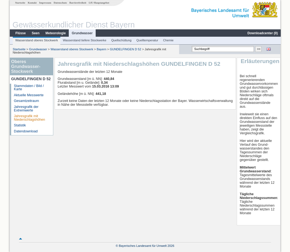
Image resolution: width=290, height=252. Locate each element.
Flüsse (20, 33)
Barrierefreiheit (77, 2)
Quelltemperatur (147, 40)
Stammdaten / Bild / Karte (28, 87)
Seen (35, 33)
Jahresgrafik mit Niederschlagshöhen (29, 118)
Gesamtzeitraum (26, 101)
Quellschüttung (121, 40)
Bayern (101, 49)
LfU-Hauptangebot (99, 2)
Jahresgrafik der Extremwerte (26, 108)
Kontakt (31, 2)
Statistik (20, 125)
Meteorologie (55, 33)
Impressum (45, 2)
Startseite (20, 2)
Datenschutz (60, 2)
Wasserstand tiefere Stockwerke (84, 40)
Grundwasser (81, 33)
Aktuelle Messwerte (28, 95)
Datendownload (26, 131)
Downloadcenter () (262, 33)
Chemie (168, 40)
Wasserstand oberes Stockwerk (36, 40)
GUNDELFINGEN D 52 (125, 49)
